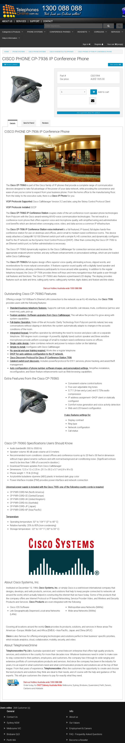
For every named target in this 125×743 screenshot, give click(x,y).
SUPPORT (34, 21)
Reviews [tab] (45, 123)
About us (73, 717)
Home (6, 52)
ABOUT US (7, 21)
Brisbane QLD (13, 734)
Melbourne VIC (14, 728)
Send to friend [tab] (28, 123)
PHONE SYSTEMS (35, 32)
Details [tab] (12, 123)
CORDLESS (99, 32)
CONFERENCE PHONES (60, 32)
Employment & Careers (80, 728)
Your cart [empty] (115, 44)
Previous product (11, 64)
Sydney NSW (13, 722)
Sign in (86, 44)
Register (99, 44)
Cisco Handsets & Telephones (61, 52)
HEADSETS (82, 32)
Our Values (74, 722)
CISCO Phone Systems (37, 52)
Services (21, 21)
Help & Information (9, 38)
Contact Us (12, 717)
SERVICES (115, 32)
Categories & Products (11, 32)
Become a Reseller (78, 740)
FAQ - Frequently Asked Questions (85, 734)
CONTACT (48, 21)
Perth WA (11, 740)
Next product (115, 64)
